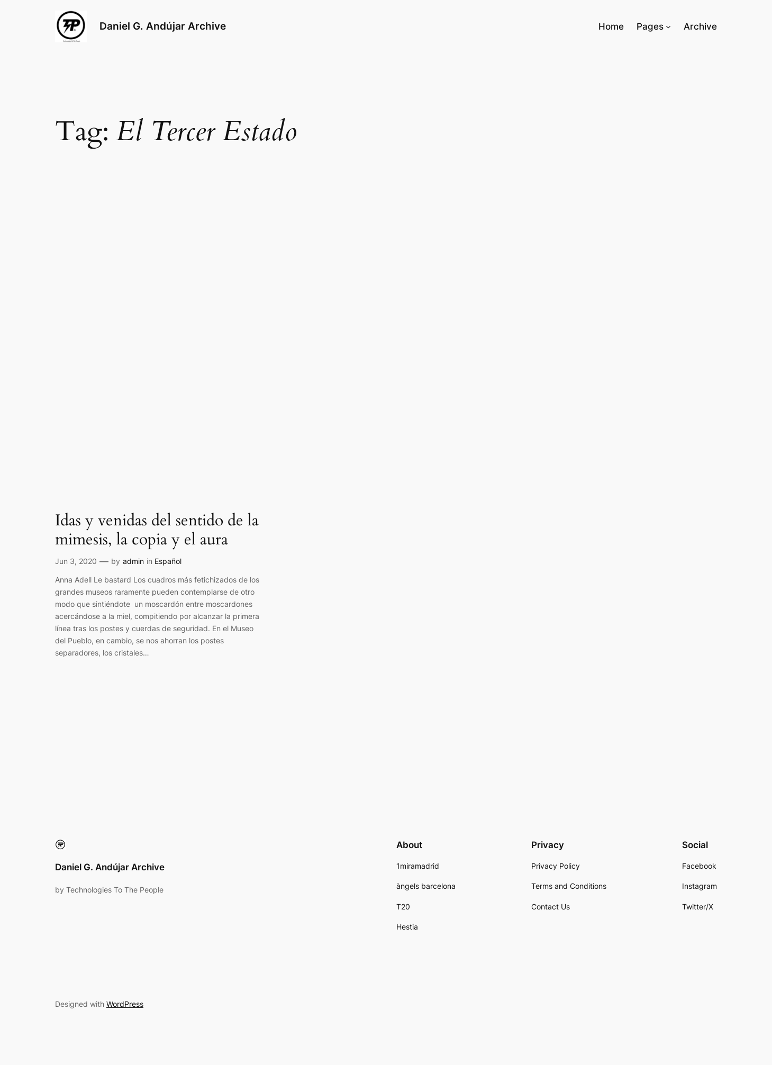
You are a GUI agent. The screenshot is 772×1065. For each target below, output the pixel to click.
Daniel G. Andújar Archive (162, 26)
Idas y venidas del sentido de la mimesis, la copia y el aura (157, 530)
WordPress (124, 1003)
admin (133, 561)
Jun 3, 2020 (76, 561)
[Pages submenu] (668, 26)
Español (168, 561)
